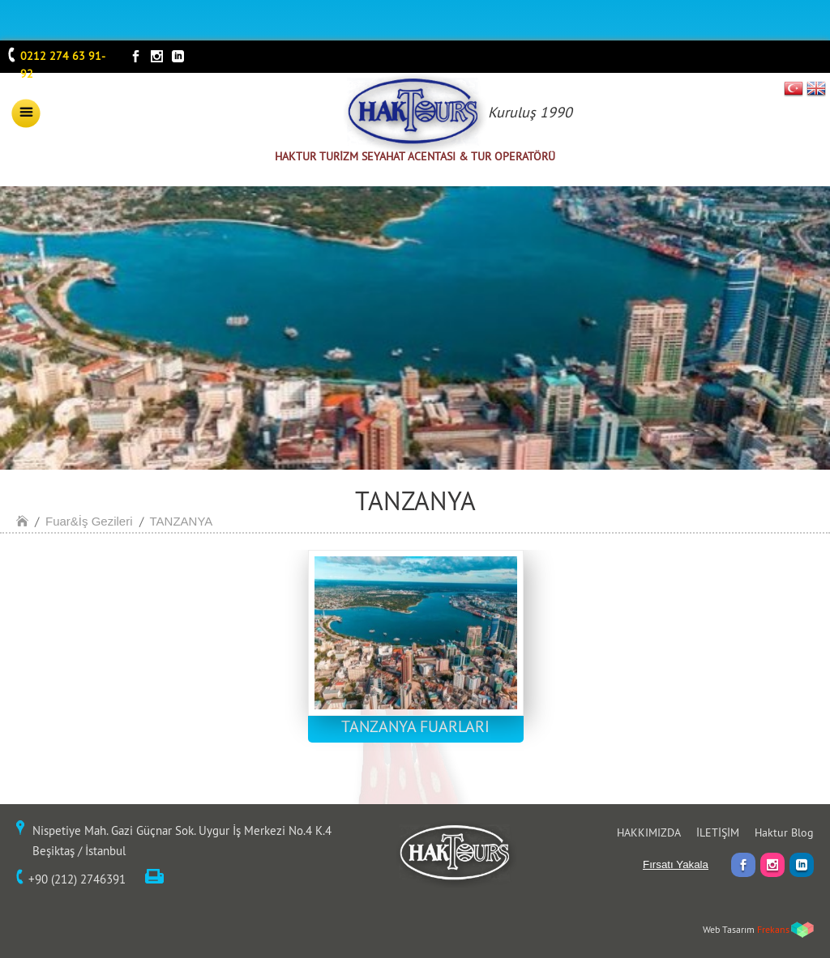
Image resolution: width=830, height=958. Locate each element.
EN (816, 88)
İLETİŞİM (717, 832)
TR (794, 88)
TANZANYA (181, 521)
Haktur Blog (784, 832)
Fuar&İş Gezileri (89, 521)
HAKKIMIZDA (649, 832)
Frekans (773, 929)
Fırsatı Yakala (675, 864)
